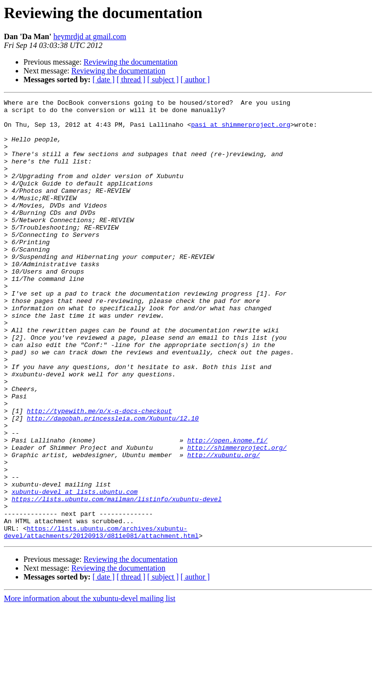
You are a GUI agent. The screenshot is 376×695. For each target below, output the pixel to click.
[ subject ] (163, 79)
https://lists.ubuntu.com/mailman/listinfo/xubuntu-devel (117, 579)
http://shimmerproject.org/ (236, 517)
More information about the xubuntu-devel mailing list (89, 686)
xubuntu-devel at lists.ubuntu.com (75, 570)
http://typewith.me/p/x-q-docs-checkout (99, 473)
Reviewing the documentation (131, 62)
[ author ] (195, 79)
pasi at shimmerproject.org (240, 130)
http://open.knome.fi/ (227, 509)
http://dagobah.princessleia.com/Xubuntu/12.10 (113, 482)
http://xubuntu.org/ (223, 526)
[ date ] (104, 79)
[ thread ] (131, 79)
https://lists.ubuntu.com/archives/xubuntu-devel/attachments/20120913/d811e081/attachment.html (101, 619)
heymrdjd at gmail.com (89, 36)
